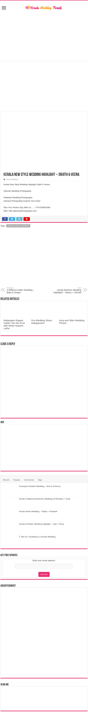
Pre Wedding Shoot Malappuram (41, 321)
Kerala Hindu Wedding (18, 226)
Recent (6, 480)
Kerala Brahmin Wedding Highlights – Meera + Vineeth (65, 290)
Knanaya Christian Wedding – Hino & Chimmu (39, 486)
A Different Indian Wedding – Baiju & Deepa (23, 290)
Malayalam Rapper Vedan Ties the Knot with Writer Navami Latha (14, 324)
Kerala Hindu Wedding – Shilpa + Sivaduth (38, 511)
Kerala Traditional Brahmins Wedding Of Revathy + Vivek (44, 499)
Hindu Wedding (12, 179)
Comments (29, 480)
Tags (40, 480)
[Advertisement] (44, 36)
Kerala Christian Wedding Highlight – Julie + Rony (41, 524)
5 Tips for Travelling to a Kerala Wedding (37, 537)
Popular (16, 480)
